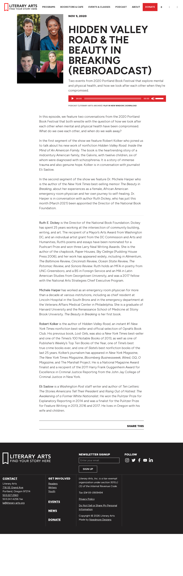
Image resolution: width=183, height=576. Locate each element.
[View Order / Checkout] (177, 7)
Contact (10, 478)
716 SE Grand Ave (13, 487)
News (52, 510)
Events (54, 501)
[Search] (161, 7)
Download (131, 106)
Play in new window (113, 106)
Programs (48, 7)
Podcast (121, 7)
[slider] (112, 98)
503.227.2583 (10, 495)
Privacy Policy (87, 499)
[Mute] (152, 98)
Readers (53, 483)
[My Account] (169, 7)
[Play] (72, 98)
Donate (150, 7)
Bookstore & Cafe (71, 7)
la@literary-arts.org (14, 502)
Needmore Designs (100, 519)
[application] (117, 98)
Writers (52, 487)
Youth (51, 491)
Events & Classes (99, 7)
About (136, 7)
